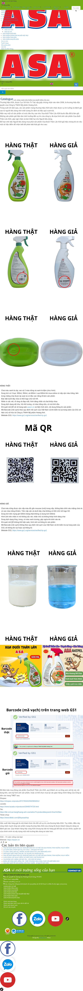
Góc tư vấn (4, 41)
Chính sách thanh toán (10, 905)
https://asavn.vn (13, 840)
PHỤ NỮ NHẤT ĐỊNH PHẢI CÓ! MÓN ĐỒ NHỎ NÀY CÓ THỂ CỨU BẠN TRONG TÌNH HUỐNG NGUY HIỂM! (36, 848)
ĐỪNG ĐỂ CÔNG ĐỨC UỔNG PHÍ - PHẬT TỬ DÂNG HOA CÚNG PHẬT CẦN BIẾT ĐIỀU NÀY (31, 861)
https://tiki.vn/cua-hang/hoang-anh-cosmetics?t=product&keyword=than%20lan (31, 812)
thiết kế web (43, 937)
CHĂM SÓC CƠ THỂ (9, 16)
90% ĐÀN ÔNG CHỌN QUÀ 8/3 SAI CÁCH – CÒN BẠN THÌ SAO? (23, 849)
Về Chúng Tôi (5, 12)
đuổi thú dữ (8, 31)
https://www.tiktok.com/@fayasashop (14, 818)
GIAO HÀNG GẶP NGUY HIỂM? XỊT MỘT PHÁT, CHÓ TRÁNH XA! (23, 857)
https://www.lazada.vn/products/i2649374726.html (19, 807)
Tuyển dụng (4, 43)
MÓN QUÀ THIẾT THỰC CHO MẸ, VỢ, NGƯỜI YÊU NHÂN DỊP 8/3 (23, 853)
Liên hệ (3, 47)
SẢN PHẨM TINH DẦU (10, 37)
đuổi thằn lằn (8, 28)
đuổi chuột (7, 22)
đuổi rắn (7, 24)
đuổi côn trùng (9, 26)
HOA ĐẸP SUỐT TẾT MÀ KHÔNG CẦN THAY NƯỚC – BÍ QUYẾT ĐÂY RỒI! (26, 863)
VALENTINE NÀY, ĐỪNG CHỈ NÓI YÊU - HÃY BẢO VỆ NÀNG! (22, 859)
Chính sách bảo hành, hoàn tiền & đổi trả (16, 903)
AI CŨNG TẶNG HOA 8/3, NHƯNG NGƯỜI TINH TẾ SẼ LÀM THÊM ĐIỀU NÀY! (27, 851)
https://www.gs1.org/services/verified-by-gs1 (29, 415)
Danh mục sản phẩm (7, 14)
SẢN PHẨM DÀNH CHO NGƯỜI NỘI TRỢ (15, 35)
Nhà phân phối (5, 45)
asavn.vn (30, 407)
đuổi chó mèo (8, 29)
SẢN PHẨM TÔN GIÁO (10, 18)
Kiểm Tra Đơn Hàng (7, 49)
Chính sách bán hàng (10, 901)
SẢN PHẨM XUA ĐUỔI (10, 20)
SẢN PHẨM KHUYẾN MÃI (11, 39)
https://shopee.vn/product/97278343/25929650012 (19, 801)
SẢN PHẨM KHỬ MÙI (9, 33)
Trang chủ (7, 7)
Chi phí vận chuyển (9, 907)
